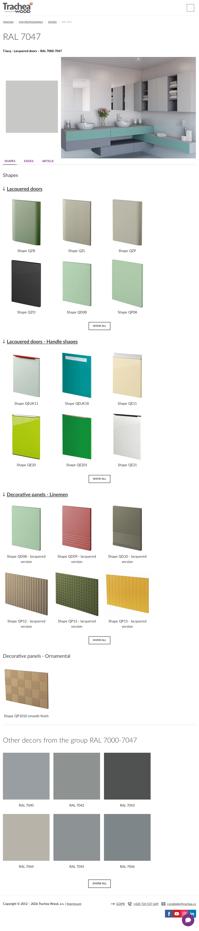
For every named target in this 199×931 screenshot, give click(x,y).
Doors (52, 22)
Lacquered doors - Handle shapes (42, 341)
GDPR (120, 904)
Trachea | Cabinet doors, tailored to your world (18, 7)
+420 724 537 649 (145, 904)
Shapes (9, 161)
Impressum (74, 903)
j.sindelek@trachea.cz (181, 904)
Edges (28, 161)
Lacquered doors (24, 189)
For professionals (31, 22)
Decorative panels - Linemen (37, 494)
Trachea (8, 22)
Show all (99, 326)
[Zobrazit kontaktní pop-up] (188, 920)
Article (48, 161)
